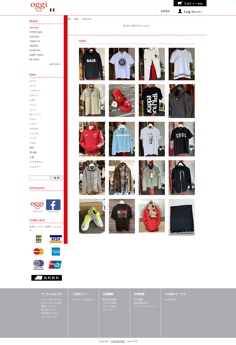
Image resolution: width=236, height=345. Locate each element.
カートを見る (109, 306)
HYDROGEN (35, 32)
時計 (31, 147)
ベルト (32, 142)
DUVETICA (34, 50)
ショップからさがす (51, 299)
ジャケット (86, 18)
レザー (32, 100)
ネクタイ (34, 128)
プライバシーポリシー (145, 306)
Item (76, 18)
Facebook (170, 299)
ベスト (32, 119)
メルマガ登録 (109, 302)
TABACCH (34, 41)
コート (32, 81)
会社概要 (138, 299)
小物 (31, 157)
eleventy (33, 27)
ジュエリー (35, 166)
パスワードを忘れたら (83, 299)
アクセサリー (36, 161)
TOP (69, 18)
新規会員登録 (109, 299)
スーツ (32, 85)
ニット (32, 109)
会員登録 (165, 10)
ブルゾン (34, 95)
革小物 (32, 152)
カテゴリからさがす (51, 302)
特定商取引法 (141, 302)
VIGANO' (34, 45)
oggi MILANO (118, 341)
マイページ (108, 309)
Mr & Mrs (34, 59)
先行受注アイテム (50, 313)
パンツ (32, 104)
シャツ (32, 123)
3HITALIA (34, 36)
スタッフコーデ (49, 316)
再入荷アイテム (49, 309)
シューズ (34, 133)
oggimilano (44, 7)
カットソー (35, 114)
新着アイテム (48, 306)
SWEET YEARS (36, 55)
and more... (55, 64)
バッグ (32, 138)
